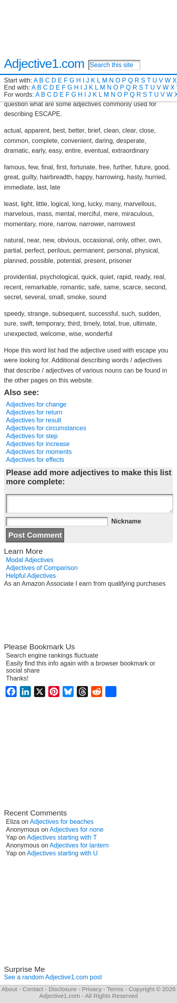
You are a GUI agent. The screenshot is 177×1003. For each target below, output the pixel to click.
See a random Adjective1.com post (53, 977)
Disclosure (63, 989)
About (9, 989)
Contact (33, 989)
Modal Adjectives (29, 560)
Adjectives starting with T (62, 837)
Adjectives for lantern (78, 845)
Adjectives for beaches (62, 821)
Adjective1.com (44, 63)
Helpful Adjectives (31, 575)
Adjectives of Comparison (42, 567)
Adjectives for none (76, 829)
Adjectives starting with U (62, 853)
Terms (115, 989)
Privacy (92, 989)
